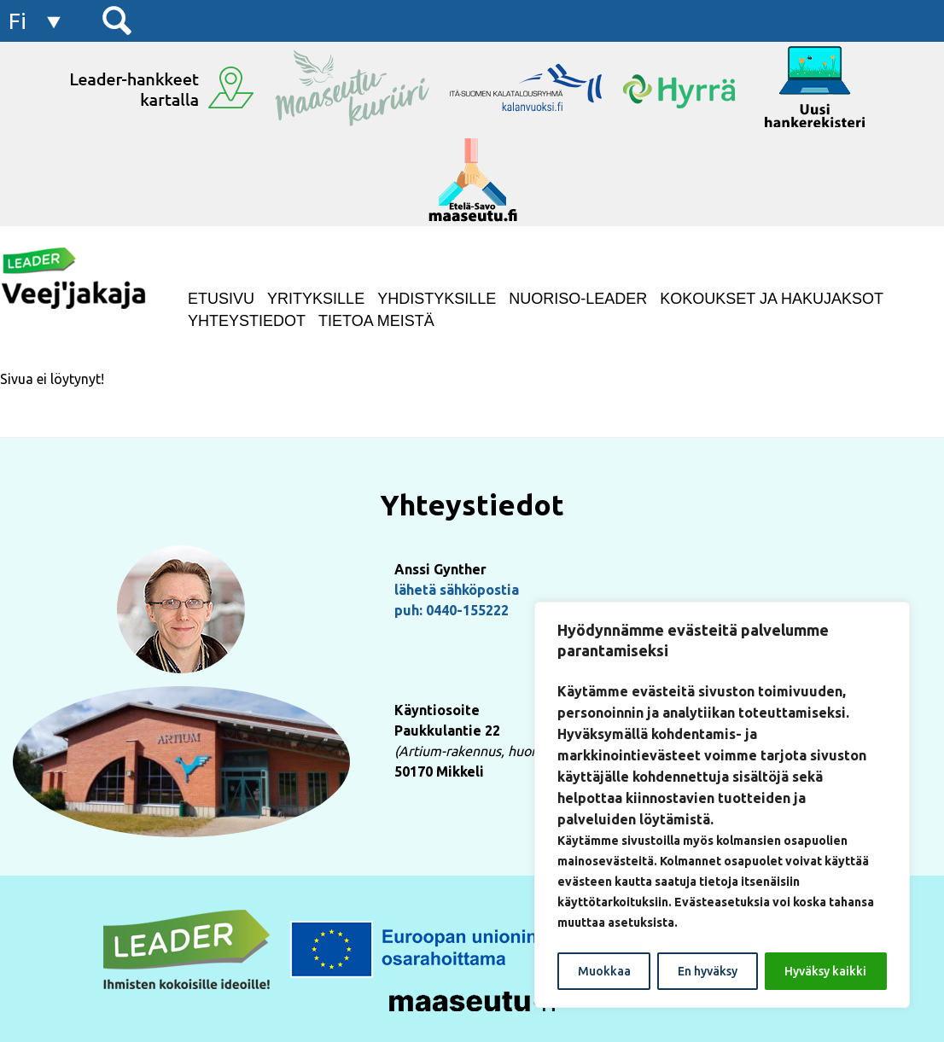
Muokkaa (604, 971)
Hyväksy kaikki (825, 971)
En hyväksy (707, 971)
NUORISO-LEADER (578, 298)
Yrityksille (315, 298)
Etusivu (221, 298)
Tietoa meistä (376, 320)
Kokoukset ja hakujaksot (771, 298)
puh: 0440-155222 (451, 610)
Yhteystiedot (247, 320)
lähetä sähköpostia (456, 589)
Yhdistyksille (436, 298)
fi (17, 21)
